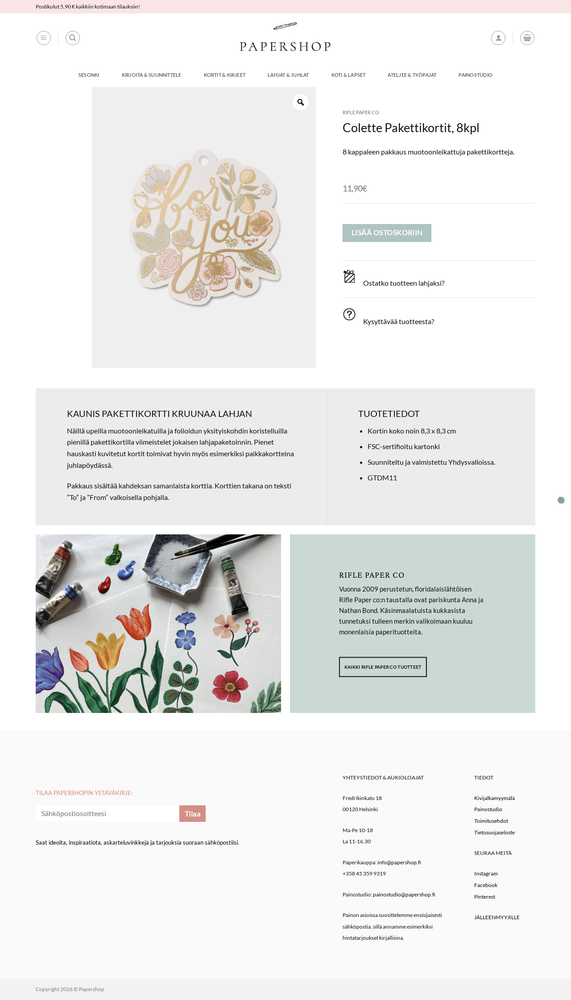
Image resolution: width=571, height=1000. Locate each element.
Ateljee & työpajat (412, 75)
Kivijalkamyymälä (494, 798)
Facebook (485, 885)
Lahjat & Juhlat (288, 75)
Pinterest (484, 896)
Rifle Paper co (361, 112)
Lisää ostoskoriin (387, 233)
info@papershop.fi (399, 862)
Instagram (486, 873)
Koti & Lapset (348, 75)
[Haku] (73, 38)
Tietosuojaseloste (494, 832)
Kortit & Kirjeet (225, 75)
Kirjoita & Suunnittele (152, 75)
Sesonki (89, 75)
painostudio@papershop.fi (404, 894)
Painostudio (475, 75)
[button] (44, 38)
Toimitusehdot (491, 820)
